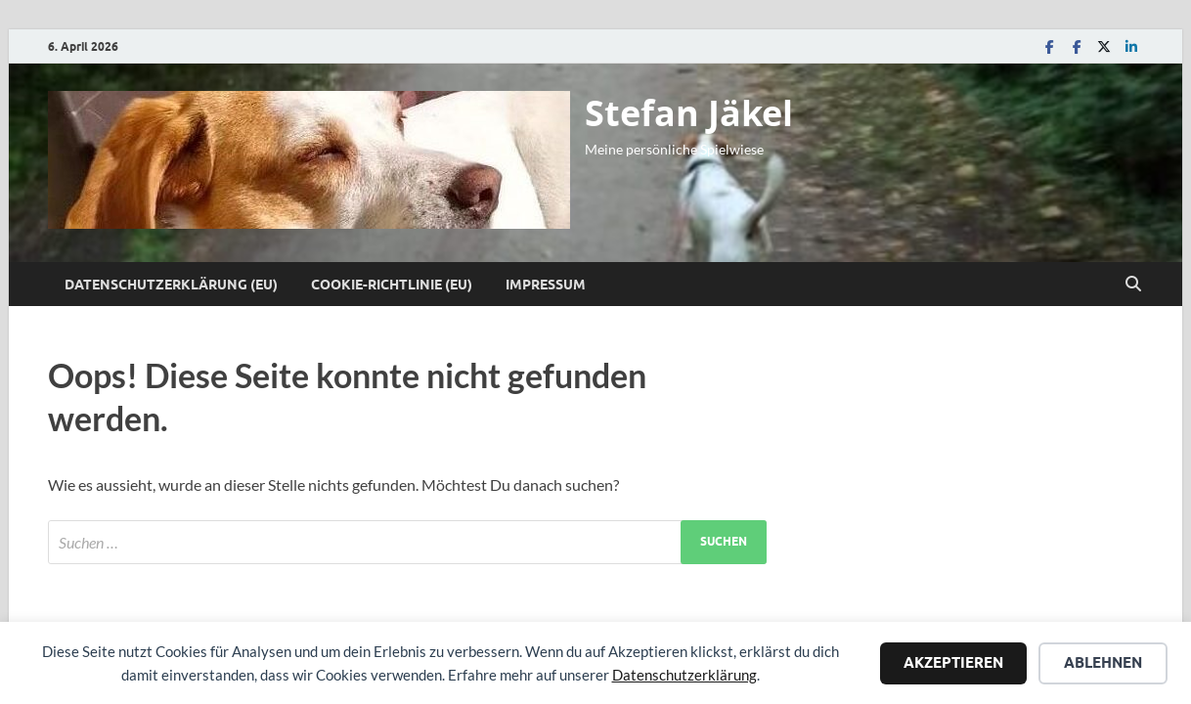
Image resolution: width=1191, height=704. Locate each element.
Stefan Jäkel (689, 113)
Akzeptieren (953, 663)
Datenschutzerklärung (684, 674)
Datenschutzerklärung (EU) (171, 284)
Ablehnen (1103, 663)
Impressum (546, 284)
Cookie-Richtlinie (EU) (391, 284)
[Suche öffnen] (1133, 284)
